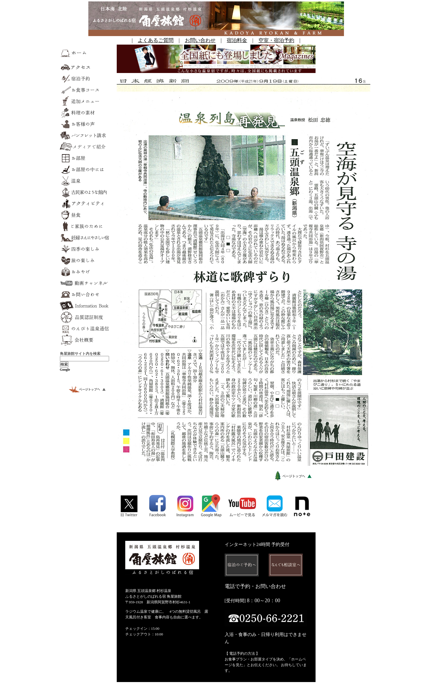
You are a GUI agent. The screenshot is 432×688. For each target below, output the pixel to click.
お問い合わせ (200, 40)
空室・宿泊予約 (276, 40)
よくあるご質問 (156, 40)
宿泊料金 (237, 40)
